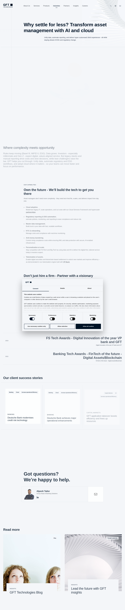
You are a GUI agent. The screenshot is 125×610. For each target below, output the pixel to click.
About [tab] (89, 288)
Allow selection (62, 326)
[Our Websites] (115, 6)
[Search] (110, 6)
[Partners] (66, 6)
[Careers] (85, 6)
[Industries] (56, 6)
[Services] (37, 6)
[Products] (46, 6)
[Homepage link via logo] (8, 5)
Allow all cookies (88, 326)
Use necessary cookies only (37, 326)
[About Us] (27, 6)
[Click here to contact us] (120, 6)
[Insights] (75, 6)
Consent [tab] (35, 288)
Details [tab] (62, 288)
